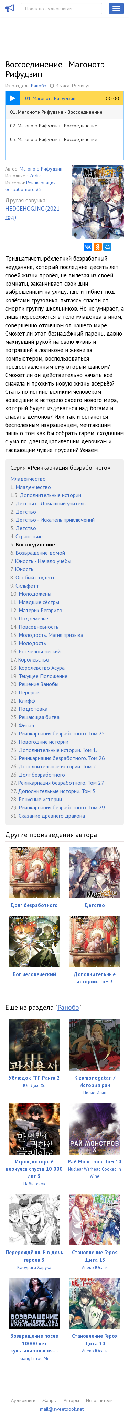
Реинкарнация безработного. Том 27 (61, 782)
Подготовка (33, 708)
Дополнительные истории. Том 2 (57, 766)
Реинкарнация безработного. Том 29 (62, 807)
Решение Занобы (38, 684)
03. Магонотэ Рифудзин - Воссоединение (53, 139)
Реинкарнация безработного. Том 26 (62, 758)
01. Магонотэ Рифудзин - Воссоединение (56, 112)
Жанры (49, 1400)
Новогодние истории (43, 741)
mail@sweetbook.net (62, 1409)
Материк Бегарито (40, 610)
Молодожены (35, 593)
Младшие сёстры (39, 602)
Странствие (29, 536)
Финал (26, 725)
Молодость (32, 643)
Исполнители (99, 1400)
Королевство (33, 659)
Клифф (27, 700)
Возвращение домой (40, 552)
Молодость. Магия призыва (51, 634)
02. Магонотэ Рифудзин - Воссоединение (53, 126)
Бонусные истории (40, 799)
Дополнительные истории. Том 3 (56, 791)
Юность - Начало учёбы (43, 560)
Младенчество (28, 478)
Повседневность (38, 626)
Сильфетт (27, 585)
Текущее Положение (43, 675)
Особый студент (35, 577)
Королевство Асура (42, 667)
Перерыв (29, 692)
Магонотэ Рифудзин (41, 169)
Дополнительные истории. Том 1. (58, 749)
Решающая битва (39, 717)
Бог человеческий (40, 651)
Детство (25, 511)
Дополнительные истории (50, 495)
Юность (24, 569)
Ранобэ (38, 86)
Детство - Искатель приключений (55, 519)
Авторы (71, 1400)
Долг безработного (42, 774)
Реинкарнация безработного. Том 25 (62, 733)
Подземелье (33, 618)
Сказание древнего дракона (52, 815)
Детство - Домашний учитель (50, 503)
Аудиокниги (23, 1400)
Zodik (35, 176)
